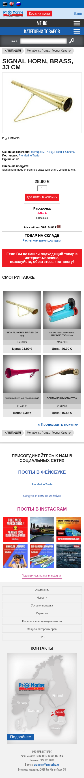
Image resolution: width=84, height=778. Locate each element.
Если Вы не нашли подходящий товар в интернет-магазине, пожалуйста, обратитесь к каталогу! (42, 258)
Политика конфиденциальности (42, 621)
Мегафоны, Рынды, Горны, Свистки (49, 50)
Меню (42, 23)
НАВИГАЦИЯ (12, 50)
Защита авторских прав (42, 629)
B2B (42, 637)
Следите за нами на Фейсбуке (42, 496)
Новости (42, 597)
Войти (78, 13)
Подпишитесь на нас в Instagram (42, 575)
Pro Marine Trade (29, 155)
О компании (41, 589)
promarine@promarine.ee (46, 764)
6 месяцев (42, 218)
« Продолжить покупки (58, 424)
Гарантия (42, 613)
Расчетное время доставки (41, 240)
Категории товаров (42, 31)
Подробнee (20, 737)
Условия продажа (42, 605)
